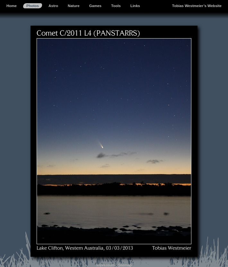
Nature (73, 6)
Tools (116, 6)
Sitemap (125, 265)
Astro (53, 6)
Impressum (105, 265)
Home (11, 6)
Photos (32, 6)
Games (95, 6)
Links (135, 6)
